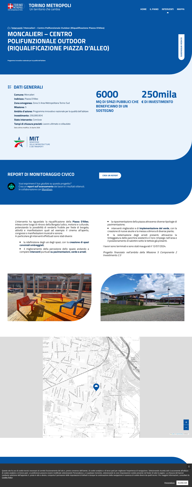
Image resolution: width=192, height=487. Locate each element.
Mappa (180, 9)
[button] (96, 388)
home (9, 28)
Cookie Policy (7, 486)
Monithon (47, 189)
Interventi (168, 9)
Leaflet (173, 434)
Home (143, 9)
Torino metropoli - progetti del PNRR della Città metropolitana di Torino (50, 7)
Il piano (154, 9)
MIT (33, 142)
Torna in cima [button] (173, 469)
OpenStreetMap (179, 434)
